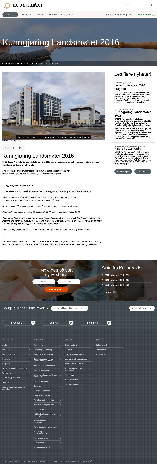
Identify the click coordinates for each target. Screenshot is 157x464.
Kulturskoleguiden (41, 381)
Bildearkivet (101, 350)
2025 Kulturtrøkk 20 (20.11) (117, 275)
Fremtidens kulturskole (43, 354)
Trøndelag (6, 373)
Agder (4, 345)
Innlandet (6, 350)
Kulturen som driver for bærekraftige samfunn (43, 360)
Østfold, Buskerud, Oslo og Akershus (13, 388)
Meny (8, 15)
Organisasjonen (71, 345)
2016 (26, 63)
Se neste (142, 171)
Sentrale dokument (73, 384)
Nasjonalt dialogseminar (44, 405)
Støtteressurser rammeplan (45, 427)
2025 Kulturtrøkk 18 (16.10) (117, 285)
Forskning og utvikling (43, 350)
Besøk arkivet (111, 292)
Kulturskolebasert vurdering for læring (45, 376)
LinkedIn (54, 322)
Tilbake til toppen (140, 308)
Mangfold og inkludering (44, 400)
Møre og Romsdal (9, 354)
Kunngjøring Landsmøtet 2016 (48, 63)
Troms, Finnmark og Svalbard (14, 368)
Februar (32, 63)
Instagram (92, 322)
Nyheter (53, 15)
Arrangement (39, 443)
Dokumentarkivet (103, 345)
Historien (68, 350)
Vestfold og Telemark (11, 378)
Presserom (69, 375)
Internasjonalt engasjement (76, 359)
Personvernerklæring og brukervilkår (75, 369)
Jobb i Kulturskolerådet (74, 364)
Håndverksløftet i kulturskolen (46, 365)
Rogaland (6, 364)
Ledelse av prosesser (42, 391)
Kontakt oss (67, 15)
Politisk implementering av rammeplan (45, 415)
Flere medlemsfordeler (43, 447)
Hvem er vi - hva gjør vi (74, 354)
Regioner (26, 15)
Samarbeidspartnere (73, 380)
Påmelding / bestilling (116, 15)
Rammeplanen (143, 15)
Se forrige (124, 171)
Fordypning (38, 345)
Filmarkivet (100, 354)
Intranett (31, 461)
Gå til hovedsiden (8, 63)
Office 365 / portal (48, 461)
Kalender (39, 15)
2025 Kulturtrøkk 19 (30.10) (117, 280)
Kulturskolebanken (41, 370)
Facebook (16, 322)
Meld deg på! (55, 289)
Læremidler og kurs (42, 395)
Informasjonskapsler (13, 461)
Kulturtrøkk (38, 386)
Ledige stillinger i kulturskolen (67, 308)
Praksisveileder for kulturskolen (41, 421)
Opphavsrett (39, 409)
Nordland (6, 359)
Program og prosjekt (42, 438)
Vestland (6, 382)
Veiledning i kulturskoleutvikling (42, 432)
